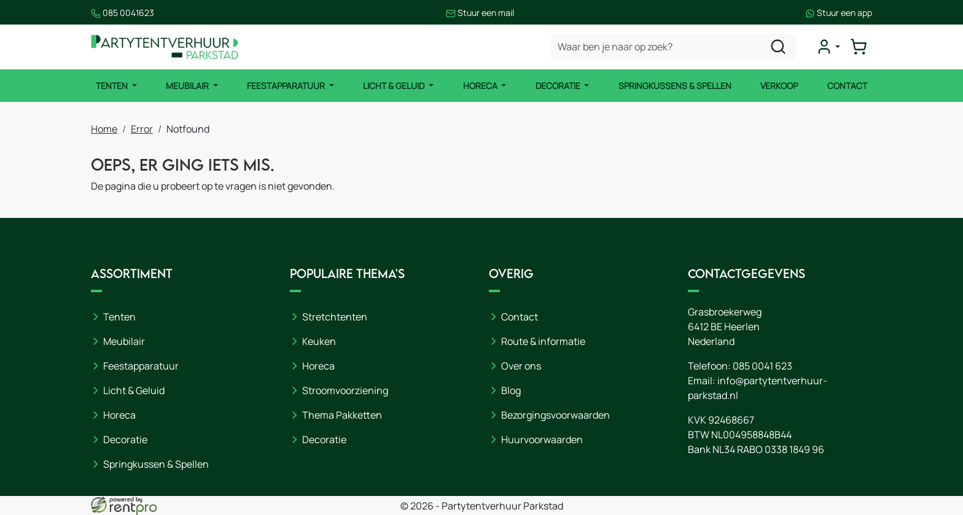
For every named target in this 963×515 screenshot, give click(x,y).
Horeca (481, 85)
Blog (511, 390)
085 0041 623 (762, 366)
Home (104, 129)
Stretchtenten (334, 316)
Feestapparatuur (287, 85)
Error (142, 129)
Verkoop (779, 85)
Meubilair (188, 85)
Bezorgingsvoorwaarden (555, 415)
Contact (847, 85)
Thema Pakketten (342, 415)
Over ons (521, 366)
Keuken (319, 341)
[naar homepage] (164, 47)
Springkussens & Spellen (674, 85)
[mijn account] (828, 46)
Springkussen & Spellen (156, 464)
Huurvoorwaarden (542, 439)
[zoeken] (778, 47)
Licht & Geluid (394, 85)
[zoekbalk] (673, 47)
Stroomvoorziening (345, 390)
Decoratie (559, 85)
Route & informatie (543, 341)
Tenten (113, 85)
